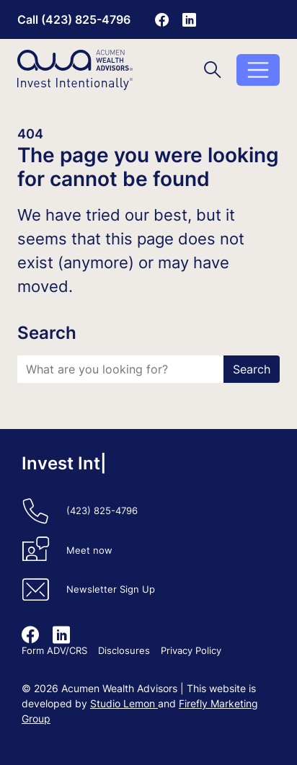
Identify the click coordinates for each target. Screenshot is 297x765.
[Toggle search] (213, 69)
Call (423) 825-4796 (73, 19)
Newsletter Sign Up (110, 589)
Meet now (89, 550)
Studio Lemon (124, 703)
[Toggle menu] (258, 70)
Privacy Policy (191, 650)
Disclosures (124, 650)
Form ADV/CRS (54, 650)
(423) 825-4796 (102, 510)
